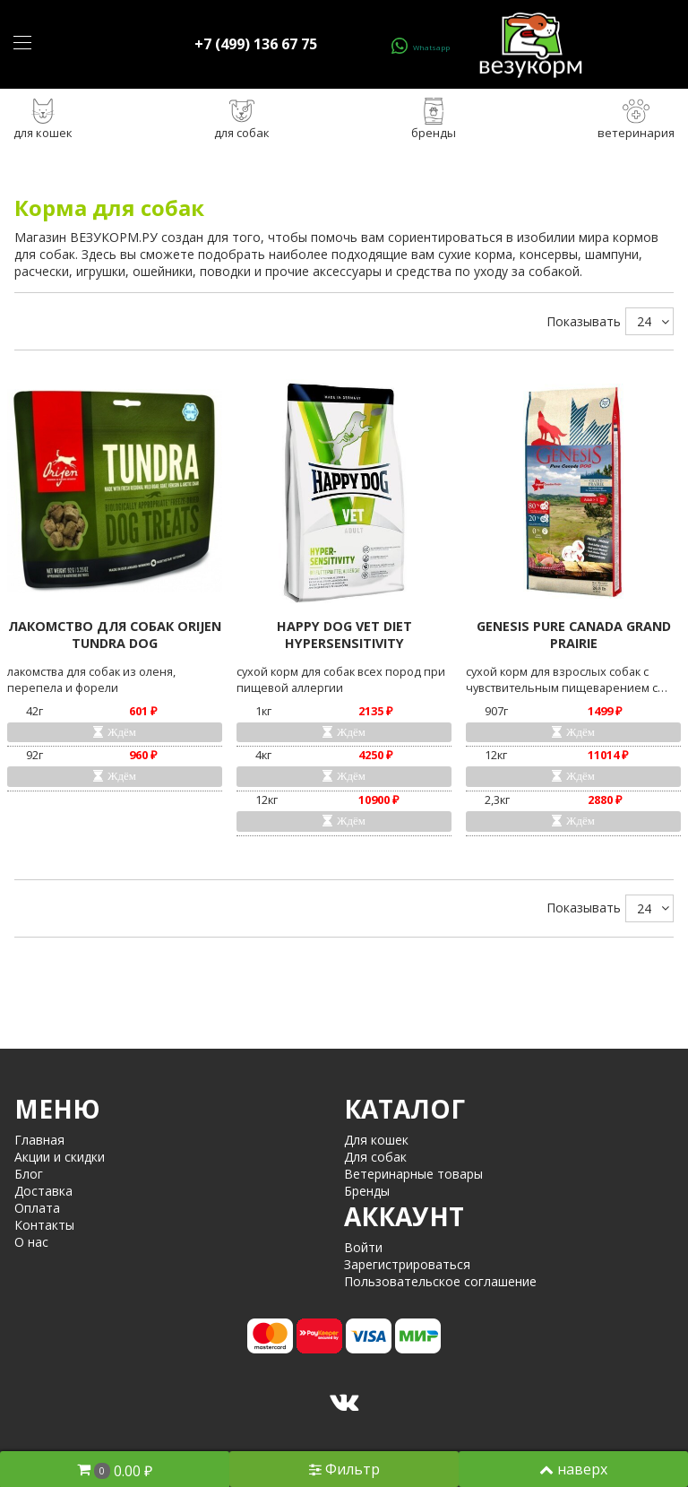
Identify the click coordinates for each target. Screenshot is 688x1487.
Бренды (367, 1190)
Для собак (375, 1156)
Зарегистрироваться (407, 1264)
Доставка (43, 1190)
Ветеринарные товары (413, 1173)
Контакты (44, 1224)
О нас (31, 1241)
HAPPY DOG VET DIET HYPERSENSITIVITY (344, 635)
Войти (363, 1247)
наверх (573, 1469)
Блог (28, 1173)
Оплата (37, 1207)
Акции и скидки (59, 1156)
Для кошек (376, 1139)
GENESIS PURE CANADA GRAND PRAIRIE (574, 635)
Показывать (583, 321)
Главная (39, 1139)
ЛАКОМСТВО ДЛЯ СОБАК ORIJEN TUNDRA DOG (114, 635)
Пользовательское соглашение (440, 1281)
